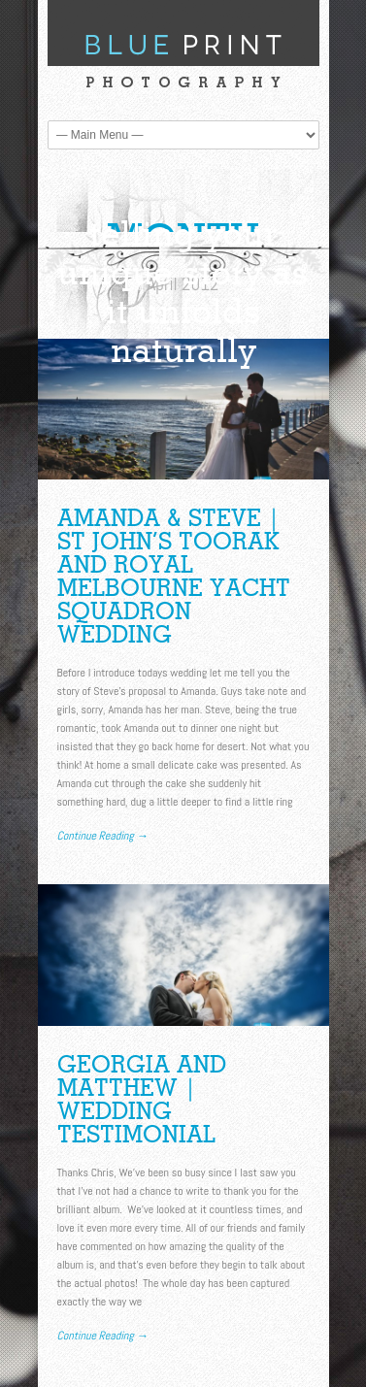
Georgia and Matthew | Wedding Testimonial (141, 1099)
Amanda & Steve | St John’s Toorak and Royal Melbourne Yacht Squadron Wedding (173, 576)
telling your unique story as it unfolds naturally (183, 291)
